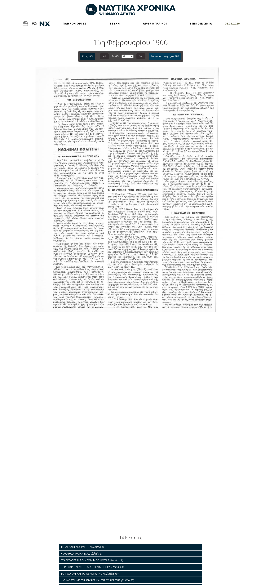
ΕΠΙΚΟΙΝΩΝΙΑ (201, 23)
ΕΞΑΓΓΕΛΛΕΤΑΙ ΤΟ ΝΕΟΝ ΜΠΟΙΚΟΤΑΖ (92, 560)
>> (140, 56)
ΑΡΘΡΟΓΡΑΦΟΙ (155, 23)
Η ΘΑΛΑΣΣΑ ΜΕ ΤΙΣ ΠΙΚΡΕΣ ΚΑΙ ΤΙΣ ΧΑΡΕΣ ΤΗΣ (97, 580)
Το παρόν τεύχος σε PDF (165, 56)
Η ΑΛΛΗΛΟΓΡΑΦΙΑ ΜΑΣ (81, 553)
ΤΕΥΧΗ (114, 23)
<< (104, 56)
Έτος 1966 (87, 56)
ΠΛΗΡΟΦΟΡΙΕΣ (74, 23)
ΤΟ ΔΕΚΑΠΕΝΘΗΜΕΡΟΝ (82, 547)
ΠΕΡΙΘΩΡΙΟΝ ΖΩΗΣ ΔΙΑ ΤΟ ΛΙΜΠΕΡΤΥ (92, 567)
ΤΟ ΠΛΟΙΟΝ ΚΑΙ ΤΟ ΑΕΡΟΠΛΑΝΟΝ (89, 573)
